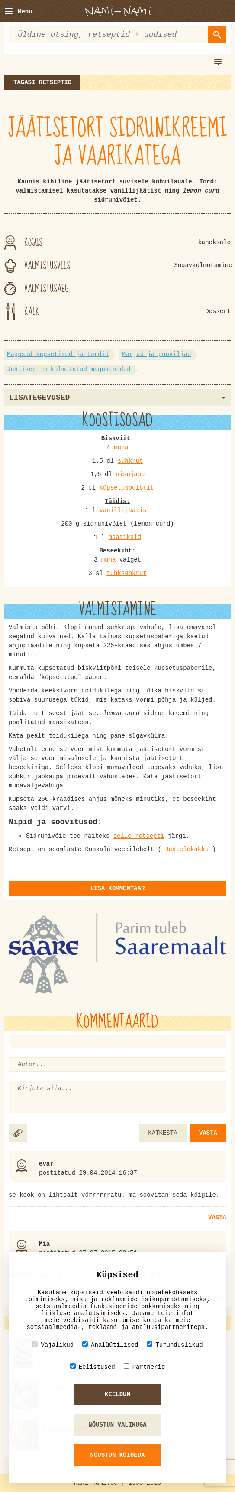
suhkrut (130, 460)
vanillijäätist (124, 510)
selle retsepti (138, 836)
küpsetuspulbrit (126, 487)
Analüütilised (110, 1344)
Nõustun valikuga (117, 1424)
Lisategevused (117, 397)
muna (121, 447)
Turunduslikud (175, 1344)
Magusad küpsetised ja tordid (58, 354)
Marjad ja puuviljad (156, 354)
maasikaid (124, 537)
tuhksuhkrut (126, 573)
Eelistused (92, 1367)
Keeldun (117, 1394)
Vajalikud (53, 1344)
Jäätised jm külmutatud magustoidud (69, 369)
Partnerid (144, 1367)
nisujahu (130, 474)
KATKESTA (162, 1133)
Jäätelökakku (186, 849)
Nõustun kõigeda (117, 1455)
